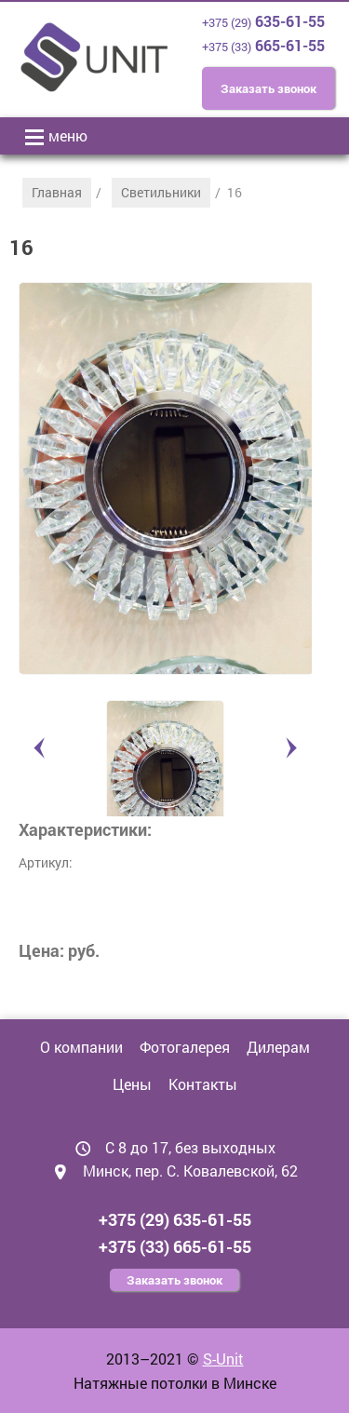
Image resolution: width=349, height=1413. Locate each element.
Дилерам (278, 1046)
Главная (57, 192)
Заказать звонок (268, 88)
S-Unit (223, 1358)
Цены (132, 1084)
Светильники (161, 192)
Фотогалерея (185, 1046)
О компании (81, 1046)
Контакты (202, 1084)
